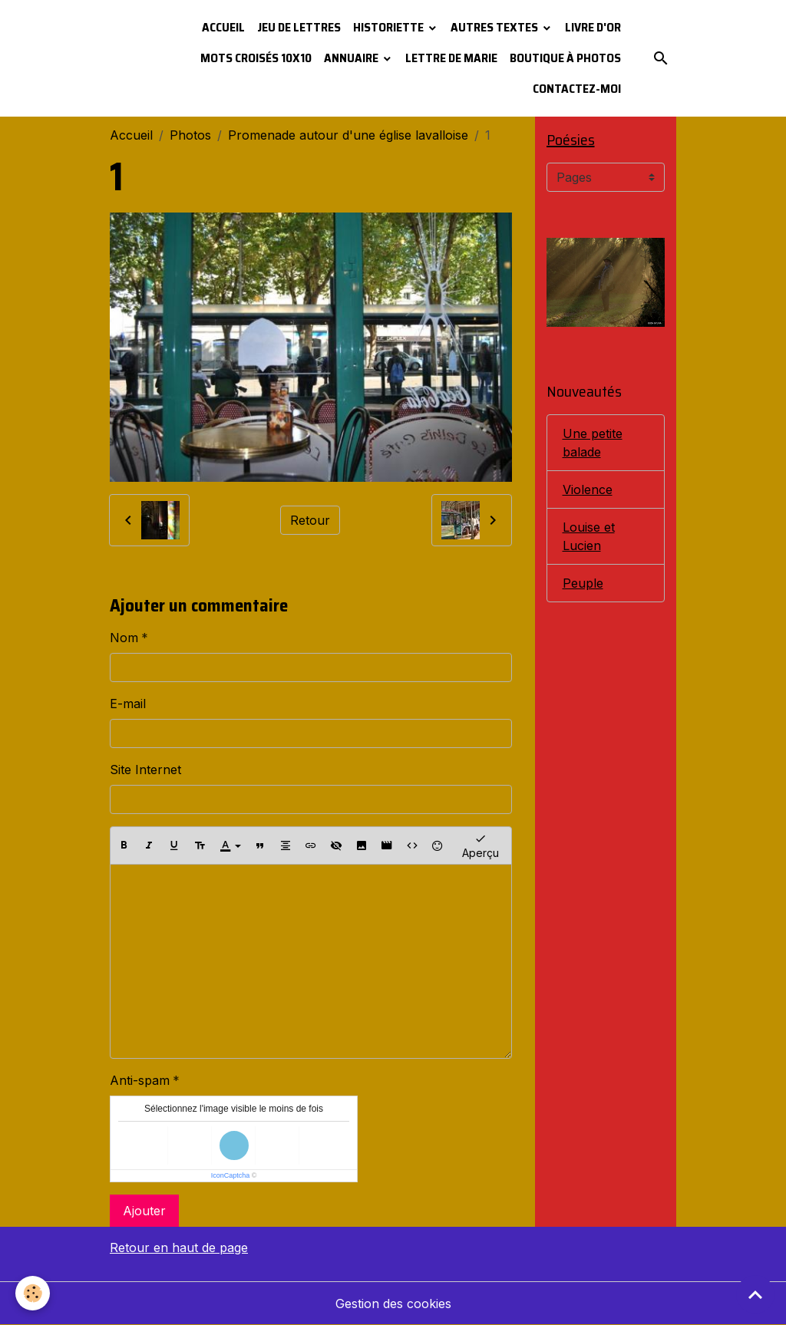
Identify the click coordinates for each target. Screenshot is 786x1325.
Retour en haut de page (179, 1247)
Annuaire (352, 58)
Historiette (389, 27)
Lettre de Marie (451, 58)
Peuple (583, 583)
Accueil (223, 27)
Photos (190, 135)
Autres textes (495, 27)
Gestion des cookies (393, 1303)
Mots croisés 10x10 (256, 58)
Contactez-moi (577, 88)
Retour (310, 520)
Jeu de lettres (299, 27)
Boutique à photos (565, 58)
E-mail (128, 703)
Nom (124, 637)
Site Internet (145, 769)
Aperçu (480, 845)
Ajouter (144, 1210)
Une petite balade (593, 443)
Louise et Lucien (589, 536)
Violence (588, 489)
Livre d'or (593, 27)
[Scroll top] (755, 1294)
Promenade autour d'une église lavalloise (348, 135)
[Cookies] (32, 1293)
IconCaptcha (230, 1175)
